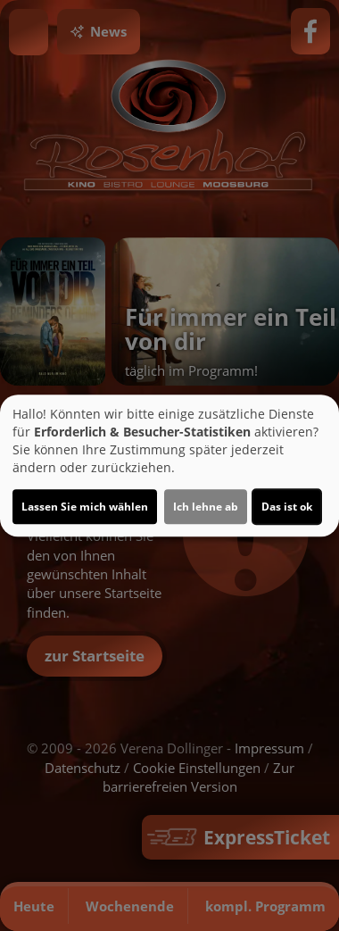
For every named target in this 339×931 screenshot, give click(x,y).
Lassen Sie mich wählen (84, 506)
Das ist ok (286, 506)
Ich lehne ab (205, 506)
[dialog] (169, 466)
